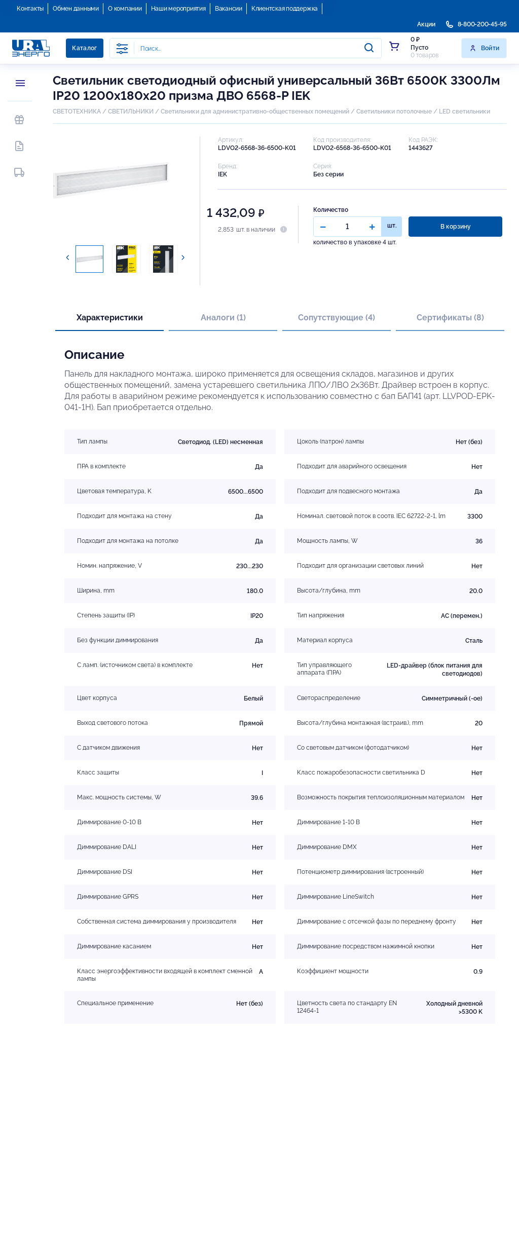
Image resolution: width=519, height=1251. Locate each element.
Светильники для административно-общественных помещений (255, 111)
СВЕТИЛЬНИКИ (131, 111)
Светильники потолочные (394, 111)
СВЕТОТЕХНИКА (77, 111)
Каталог (84, 48)
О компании (125, 8)
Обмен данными (76, 8)
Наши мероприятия (178, 8)
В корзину (455, 226)
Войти (484, 48)
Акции (426, 24)
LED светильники (464, 111)
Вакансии (228, 8)
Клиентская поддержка (284, 8)
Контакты (30, 8)
